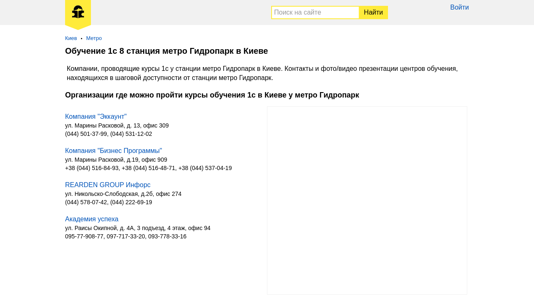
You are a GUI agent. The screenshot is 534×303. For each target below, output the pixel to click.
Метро (94, 38)
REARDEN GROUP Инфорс (108, 184)
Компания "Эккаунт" (96, 116)
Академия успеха (91, 219)
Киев (71, 38)
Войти (459, 7)
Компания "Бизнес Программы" (113, 150)
